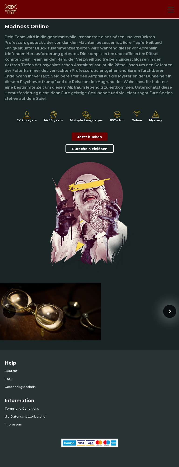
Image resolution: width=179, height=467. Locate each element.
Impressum (13, 424)
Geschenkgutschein (20, 387)
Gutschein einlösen (89, 148)
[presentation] (9, 311)
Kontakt (11, 371)
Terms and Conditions (22, 408)
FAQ (8, 379)
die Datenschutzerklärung (25, 416)
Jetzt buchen (89, 137)
